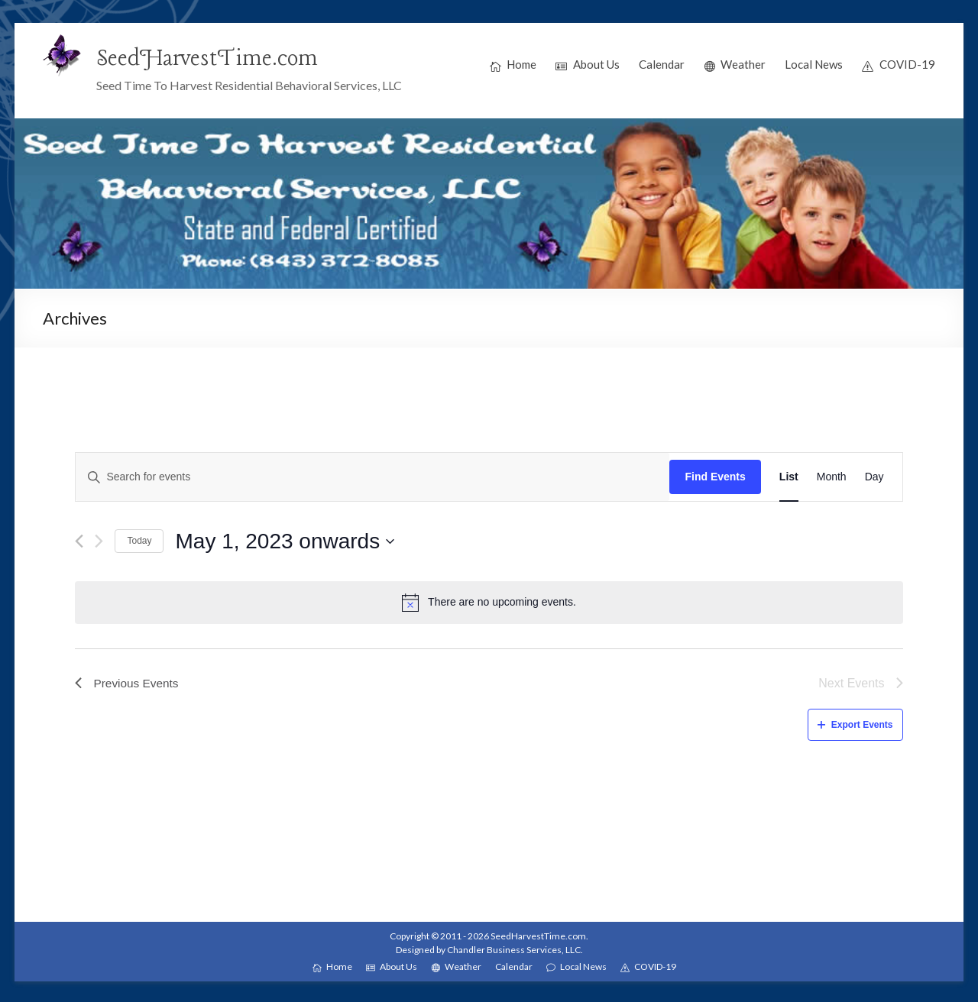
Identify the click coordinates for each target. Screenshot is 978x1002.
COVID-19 (898, 64)
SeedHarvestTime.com (210, 59)
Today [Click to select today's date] (139, 540)
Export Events (855, 724)
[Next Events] (99, 541)
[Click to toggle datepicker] (284, 541)
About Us (587, 64)
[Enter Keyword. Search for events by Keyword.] (372, 477)
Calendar (662, 64)
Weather (735, 64)
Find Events (715, 476)
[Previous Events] (79, 541)
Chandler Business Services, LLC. (515, 949)
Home (513, 64)
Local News (814, 64)
